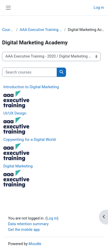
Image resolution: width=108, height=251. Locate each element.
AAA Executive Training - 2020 (41, 29)
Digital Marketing (18, 166)
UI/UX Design (14, 113)
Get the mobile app (24, 229)
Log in (98, 7)
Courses (8, 29)
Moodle (34, 243)
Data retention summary (28, 224)
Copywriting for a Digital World (29, 139)
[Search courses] (29, 72)
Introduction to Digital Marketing (31, 87)
